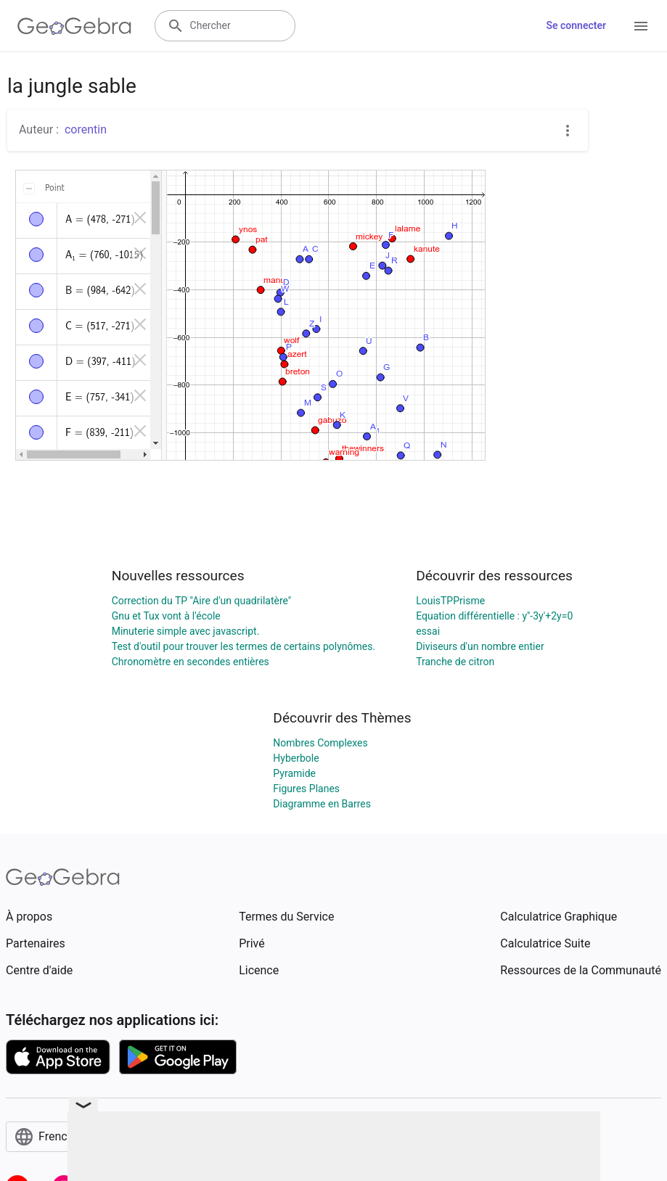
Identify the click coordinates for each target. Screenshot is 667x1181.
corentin (86, 129)
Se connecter (576, 25)
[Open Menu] (641, 26)
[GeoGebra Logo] (74, 26)
